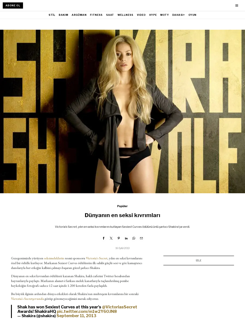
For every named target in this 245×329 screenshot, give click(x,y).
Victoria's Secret (96, 258)
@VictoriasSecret (119, 306)
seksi (47, 258)
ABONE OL (12, 5)
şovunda (38, 298)
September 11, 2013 (76, 315)
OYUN (192, 14)
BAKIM (63, 14)
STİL (52, 14)
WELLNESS (125, 14)
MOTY (164, 14)
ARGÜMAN (79, 14)
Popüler (122, 206)
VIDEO (141, 14)
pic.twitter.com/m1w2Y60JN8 (87, 311)
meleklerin (57, 258)
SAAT (110, 14)
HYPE (153, 14)
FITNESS (96, 14)
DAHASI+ (178, 14)
